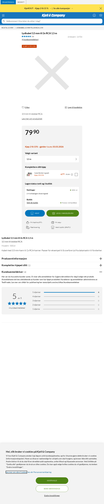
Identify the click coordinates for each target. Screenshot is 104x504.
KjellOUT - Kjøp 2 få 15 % (36, 8)
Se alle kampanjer (62, 8)
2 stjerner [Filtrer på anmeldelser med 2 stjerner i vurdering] (36, 305)
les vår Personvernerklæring (39, 472)
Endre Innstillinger (52, 495)
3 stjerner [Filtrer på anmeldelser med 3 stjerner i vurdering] (36, 300)
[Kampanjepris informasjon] (72, 174)
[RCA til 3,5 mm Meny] (15, 27)
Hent (34, 213)
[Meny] (3, 15)
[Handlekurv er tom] (101, 15)
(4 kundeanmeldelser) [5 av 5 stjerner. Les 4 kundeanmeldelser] (30, 39)
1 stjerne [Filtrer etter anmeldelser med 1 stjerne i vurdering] (36, 309)
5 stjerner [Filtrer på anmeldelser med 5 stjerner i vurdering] (36, 292)
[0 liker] (26, 107)
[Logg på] (94, 15)
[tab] (8, 2)
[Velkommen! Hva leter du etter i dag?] (53, 21)
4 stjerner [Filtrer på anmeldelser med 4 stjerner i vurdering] (36, 296)
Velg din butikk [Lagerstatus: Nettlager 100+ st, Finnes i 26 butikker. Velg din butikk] (32, 203)
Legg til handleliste (73, 107)
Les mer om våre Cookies (16, 472)
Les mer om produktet (32, 118)
